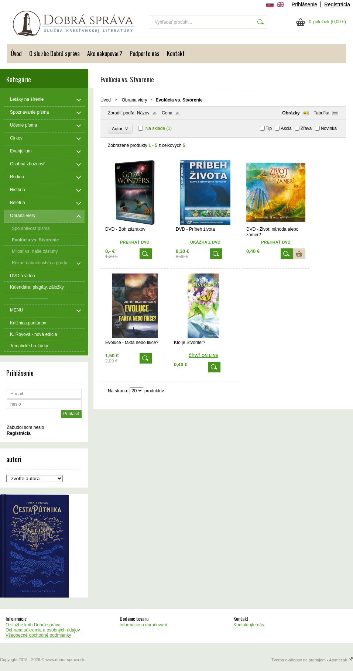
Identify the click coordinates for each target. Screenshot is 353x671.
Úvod (16, 53)
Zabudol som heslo (25, 427)
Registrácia (337, 4)
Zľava (306, 128)
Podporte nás (145, 53)
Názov (143, 113)
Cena (167, 113)
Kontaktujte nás (248, 624)
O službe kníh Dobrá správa (33, 624)
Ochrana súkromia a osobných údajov (43, 630)
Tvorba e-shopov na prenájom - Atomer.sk (312, 660)
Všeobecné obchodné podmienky (38, 635)
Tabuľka (321, 113)
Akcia (286, 128)
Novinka (329, 128)
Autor (120, 128)
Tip (269, 128)
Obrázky (290, 113)
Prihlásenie (304, 4)
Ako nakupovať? (104, 53)
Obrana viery (134, 100)
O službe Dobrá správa (54, 53)
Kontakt (176, 53)
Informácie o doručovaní (143, 624)
